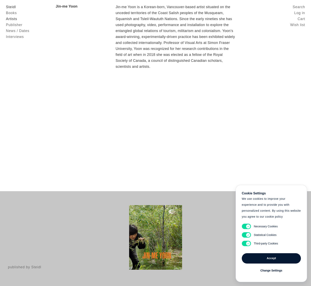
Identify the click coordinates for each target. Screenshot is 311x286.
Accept (271, 258)
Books (11, 13)
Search (299, 7)
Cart (301, 19)
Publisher (14, 25)
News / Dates (17, 31)
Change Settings (271, 270)
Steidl (11, 7)
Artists (11, 19)
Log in (299, 13)
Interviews (15, 37)
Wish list (297, 25)
